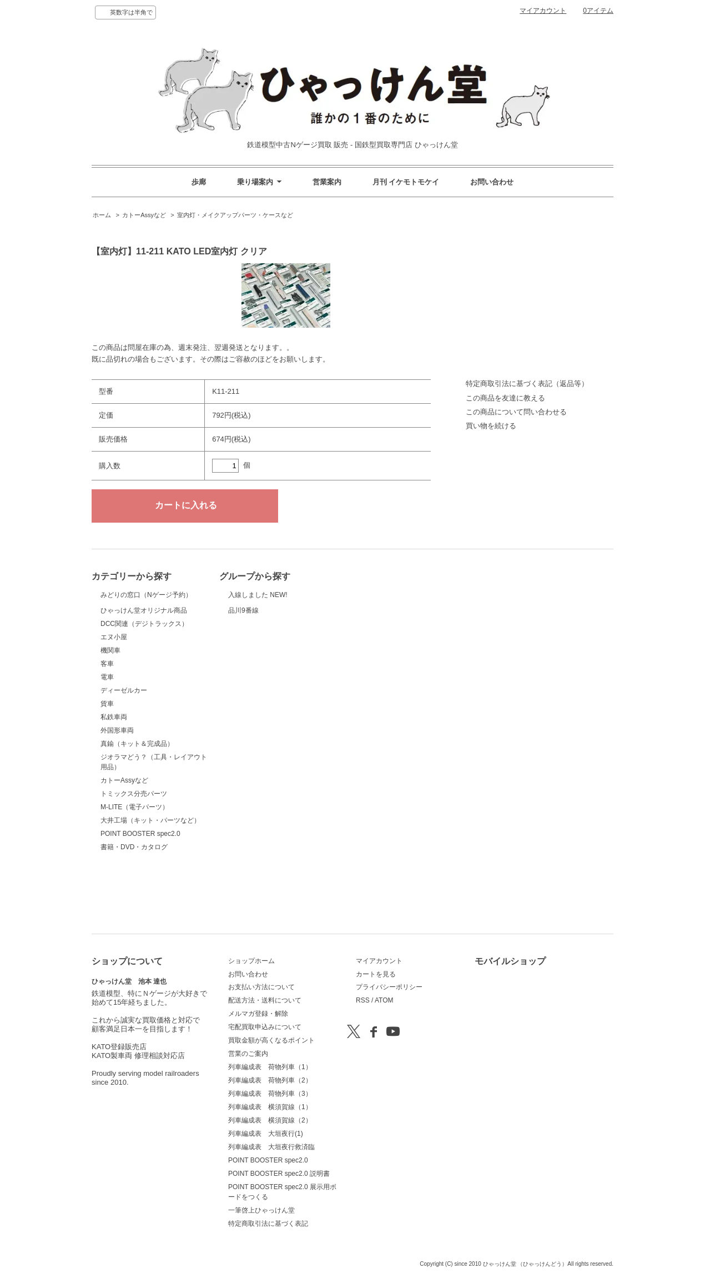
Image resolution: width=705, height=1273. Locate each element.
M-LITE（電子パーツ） (134, 862)
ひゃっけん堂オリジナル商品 (143, 650)
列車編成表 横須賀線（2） (270, 1120)
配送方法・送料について (264, 1000)
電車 (107, 732)
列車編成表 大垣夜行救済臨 (271, 1147)
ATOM (384, 1000)
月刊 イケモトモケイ (406, 182)
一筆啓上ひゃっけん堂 (261, 1210)
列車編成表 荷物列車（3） (270, 1093)
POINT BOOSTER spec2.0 (140, 889)
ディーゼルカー (123, 746)
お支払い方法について (261, 987)
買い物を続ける (491, 426)
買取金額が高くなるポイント (271, 1040)
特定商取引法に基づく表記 (268, 1223)
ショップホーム (251, 961)
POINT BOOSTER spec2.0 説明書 (279, 1173)
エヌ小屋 (113, 692)
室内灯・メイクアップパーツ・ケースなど (235, 215)
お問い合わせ (491, 182)
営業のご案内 (248, 1054)
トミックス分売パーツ (133, 849)
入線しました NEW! (258, 601)
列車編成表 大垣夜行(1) (265, 1133)
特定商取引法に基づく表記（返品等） (527, 383)
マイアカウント (543, 10)
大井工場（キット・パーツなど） (150, 876)
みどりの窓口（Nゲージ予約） (146, 607)
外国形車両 (117, 786)
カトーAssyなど (144, 215)
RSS (363, 1000)
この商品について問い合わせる (516, 412)
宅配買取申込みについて (264, 1027)
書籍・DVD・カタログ (134, 902)
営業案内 (327, 182)
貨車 (107, 759)
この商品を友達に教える (505, 398)
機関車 (110, 706)
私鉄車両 (113, 772)
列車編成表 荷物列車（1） (270, 1067)
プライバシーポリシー (389, 987)
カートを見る (376, 974)
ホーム (102, 215)
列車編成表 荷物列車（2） (270, 1080)
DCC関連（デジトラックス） (144, 679)
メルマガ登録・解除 (258, 1014)
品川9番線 (256, 631)
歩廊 (199, 182)
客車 (107, 719)
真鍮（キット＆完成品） (137, 799)
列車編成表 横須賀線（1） (270, 1107)
